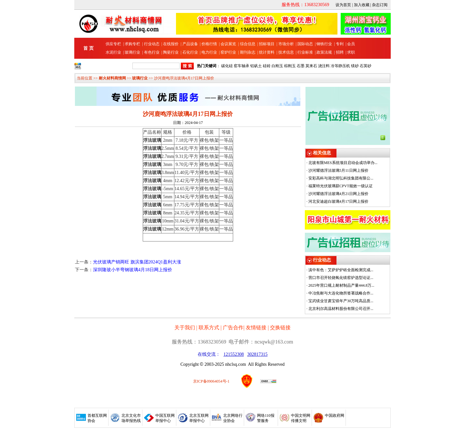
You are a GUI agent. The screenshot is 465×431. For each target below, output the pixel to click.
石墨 (301, 66)
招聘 (340, 52)
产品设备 (190, 44)
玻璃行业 (132, 52)
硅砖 (267, 66)
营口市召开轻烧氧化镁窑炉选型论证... (340, 277)
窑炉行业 (228, 52)
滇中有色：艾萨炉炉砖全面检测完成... (340, 270)
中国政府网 (334, 415)
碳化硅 (227, 66)
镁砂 (355, 66)
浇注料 (324, 66)
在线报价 (171, 44)
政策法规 (324, 52)
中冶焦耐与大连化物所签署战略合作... (340, 293)
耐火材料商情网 (112, 78)
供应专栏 (113, 44)
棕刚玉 (290, 66)
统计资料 (266, 52)
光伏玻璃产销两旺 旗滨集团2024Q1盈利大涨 (137, 262)
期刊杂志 (247, 52)
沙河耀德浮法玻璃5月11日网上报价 (338, 170)
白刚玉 (277, 66)
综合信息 (247, 44)
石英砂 (365, 66)
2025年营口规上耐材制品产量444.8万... (341, 285)
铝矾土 (256, 66)
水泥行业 (113, 52)
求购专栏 (132, 44)
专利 (340, 44)
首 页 (88, 48)
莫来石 (311, 66)
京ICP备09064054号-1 (211, 381)
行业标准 (305, 52)
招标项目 (266, 44)
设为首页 (343, 5)
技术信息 (286, 52)
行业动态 (152, 44)
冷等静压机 (340, 66)
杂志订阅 (380, 5)
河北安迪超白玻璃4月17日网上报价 (338, 201)
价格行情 (209, 44)
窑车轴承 (241, 66)
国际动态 (305, 44)
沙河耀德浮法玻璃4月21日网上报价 (338, 193)
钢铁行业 (324, 44)
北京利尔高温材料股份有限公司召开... (340, 308)
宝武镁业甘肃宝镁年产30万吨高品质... (340, 301)
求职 (351, 52)
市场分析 (286, 44)
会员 (351, 44)
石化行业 (190, 52)
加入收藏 (361, 5)
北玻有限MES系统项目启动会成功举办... (342, 162)
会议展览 (228, 44)
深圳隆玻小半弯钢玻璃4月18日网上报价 (132, 269)
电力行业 (209, 52)
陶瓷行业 (171, 52)
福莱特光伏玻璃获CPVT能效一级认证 (340, 186)
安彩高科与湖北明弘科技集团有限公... (340, 178)
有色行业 (152, 52)
